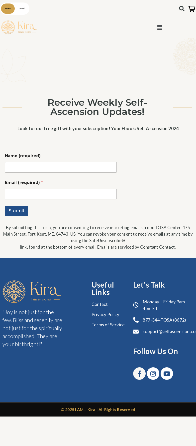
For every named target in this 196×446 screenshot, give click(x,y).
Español (21, 8)
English (7, 8)
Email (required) (24, 182)
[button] (159, 27)
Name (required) (23, 155)
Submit (16, 210)
